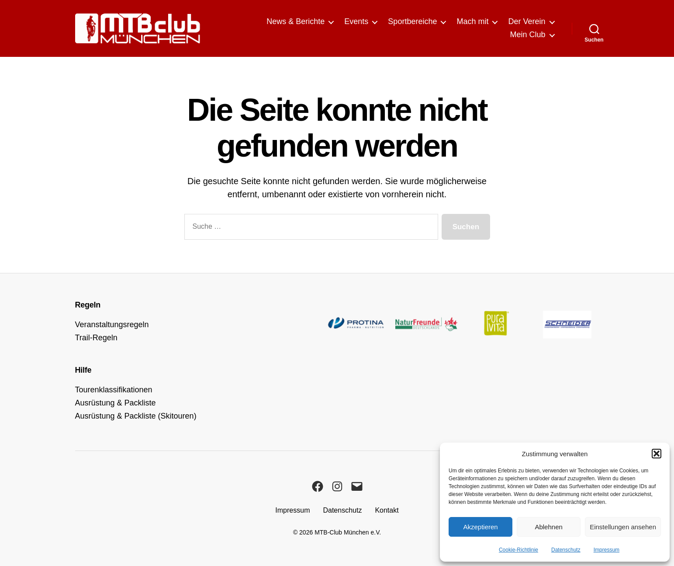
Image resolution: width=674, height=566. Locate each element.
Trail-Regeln (96, 337)
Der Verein (526, 21)
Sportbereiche (412, 21)
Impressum (606, 550)
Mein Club (527, 34)
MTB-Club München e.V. (348, 532)
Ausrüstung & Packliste (115, 402)
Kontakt (386, 510)
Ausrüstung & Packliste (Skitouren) (136, 416)
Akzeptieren (480, 527)
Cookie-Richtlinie (518, 550)
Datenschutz (566, 550)
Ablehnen (548, 527)
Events (356, 21)
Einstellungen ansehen (623, 527)
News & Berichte (295, 21)
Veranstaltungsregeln (112, 324)
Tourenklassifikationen (113, 389)
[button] (656, 453)
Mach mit (472, 21)
